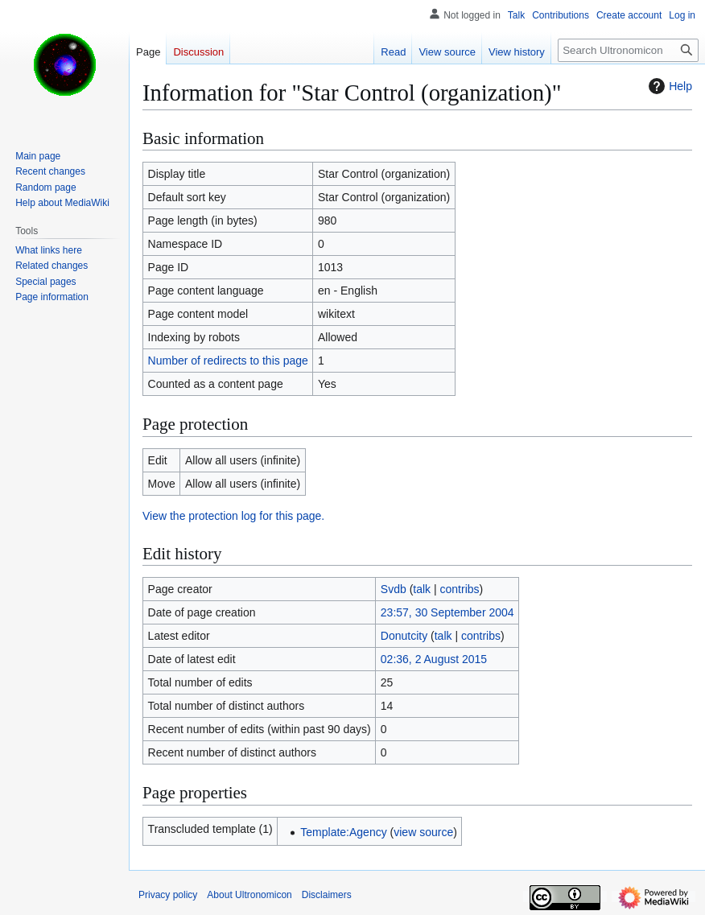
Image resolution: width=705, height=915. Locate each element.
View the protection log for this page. (233, 515)
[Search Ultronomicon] (628, 50)
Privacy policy (167, 895)
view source (423, 832)
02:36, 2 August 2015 (434, 659)
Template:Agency (343, 832)
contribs (460, 589)
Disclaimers (327, 895)
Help (668, 86)
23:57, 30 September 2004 (447, 612)
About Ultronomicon (249, 895)
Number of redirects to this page (228, 360)
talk (422, 589)
